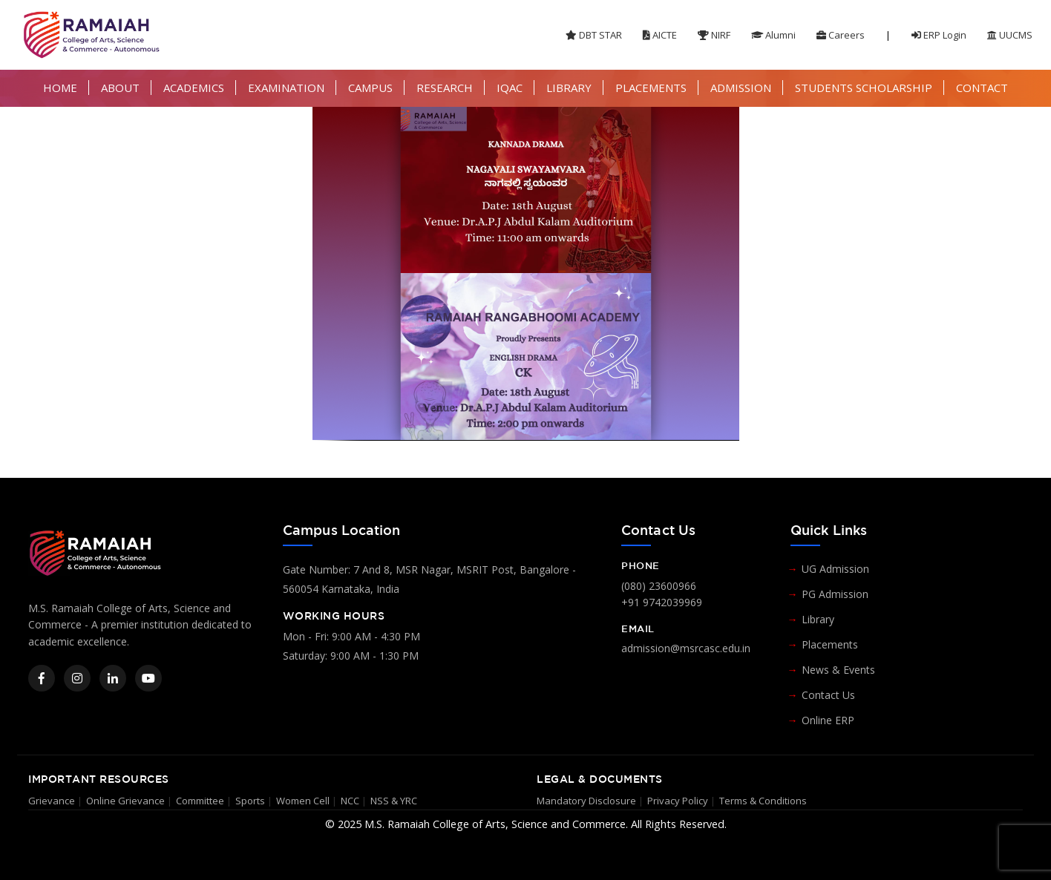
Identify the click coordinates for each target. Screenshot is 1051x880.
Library (818, 619)
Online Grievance (125, 800)
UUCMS (1009, 35)
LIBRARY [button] (569, 87)
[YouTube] (148, 678)
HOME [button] (60, 87)
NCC (350, 800)
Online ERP (828, 720)
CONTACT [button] (982, 87)
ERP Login (938, 35)
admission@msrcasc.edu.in (685, 648)
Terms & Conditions (763, 800)
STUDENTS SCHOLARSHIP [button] (863, 87)
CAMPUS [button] (370, 87)
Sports (250, 800)
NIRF (714, 35)
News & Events (838, 670)
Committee (200, 800)
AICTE (660, 35)
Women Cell (303, 800)
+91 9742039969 (661, 602)
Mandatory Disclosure (586, 800)
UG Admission (835, 569)
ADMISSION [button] (740, 87)
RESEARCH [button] (444, 87)
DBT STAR (594, 35)
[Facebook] (41, 678)
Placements (830, 644)
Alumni (773, 35)
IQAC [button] (510, 87)
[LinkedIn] (112, 678)
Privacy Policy (677, 800)
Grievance (51, 800)
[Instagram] (77, 678)
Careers (840, 35)
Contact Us (828, 695)
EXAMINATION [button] (286, 87)
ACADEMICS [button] (193, 87)
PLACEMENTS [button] (651, 87)
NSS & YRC (393, 800)
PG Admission (835, 594)
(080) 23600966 (658, 586)
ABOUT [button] (120, 87)
